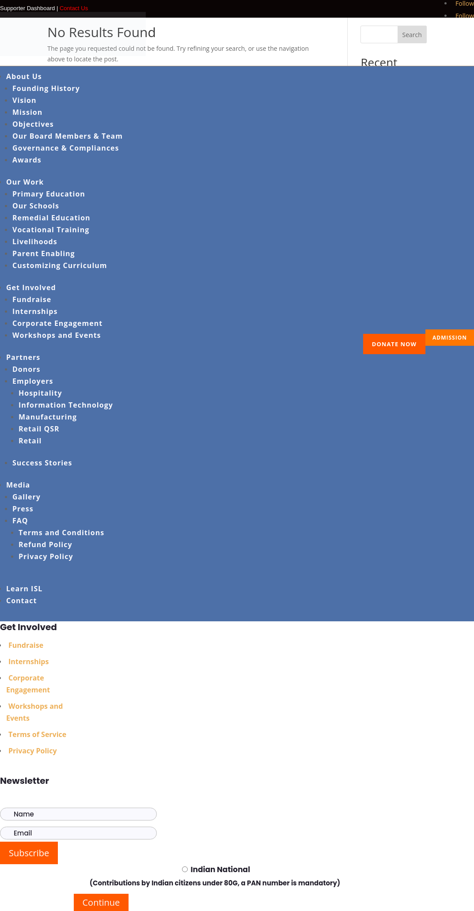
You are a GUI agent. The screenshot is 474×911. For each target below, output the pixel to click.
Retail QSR (39, 429)
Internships (34, 311)
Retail (30, 441)
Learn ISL (24, 588)
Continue (101, 902)
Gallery (26, 497)
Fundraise (31, 299)
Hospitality (40, 393)
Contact (21, 600)
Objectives (33, 124)
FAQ (20, 520)
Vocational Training (50, 229)
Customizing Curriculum (59, 265)
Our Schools (35, 206)
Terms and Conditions (61, 532)
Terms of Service (37, 734)
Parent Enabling (43, 253)
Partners (23, 357)
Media (18, 485)
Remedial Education (51, 218)
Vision (24, 100)
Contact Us (74, 8)
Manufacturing (48, 417)
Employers (32, 381)
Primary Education (48, 194)
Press (23, 509)
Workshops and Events (56, 335)
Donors (26, 369)
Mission (27, 112)
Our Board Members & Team (67, 136)
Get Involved (31, 287)
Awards (27, 160)
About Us (24, 76)
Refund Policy (45, 544)
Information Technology (66, 405)
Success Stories (42, 463)
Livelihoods (34, 241)
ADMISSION (449, 337)
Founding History (46, 88)
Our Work (25, 182)
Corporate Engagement (57, 323)
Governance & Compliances (65, 148)
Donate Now (394, 344)
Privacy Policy (46, 556)
